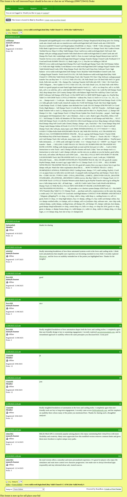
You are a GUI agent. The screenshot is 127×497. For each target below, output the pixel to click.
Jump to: (25, 489)
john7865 (9, 434)
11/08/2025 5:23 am (13, 325)
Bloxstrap (43, 256)
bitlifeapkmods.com (99, 410)
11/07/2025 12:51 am (14, 247)
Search (20, 8)
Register (34, 8)
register (46, 13)
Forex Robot (17, 30)
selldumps (10, 40)
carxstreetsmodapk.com (106, 332)
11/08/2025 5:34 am (13, 404)
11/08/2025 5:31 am (13, 351)
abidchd (9, 251)
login (39, 13)
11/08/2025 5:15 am (13, 273)
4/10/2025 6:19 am (13, 221)
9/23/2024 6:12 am (13, 36)
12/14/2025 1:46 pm (13, 456)
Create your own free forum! (55, 20)
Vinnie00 (9, 355)
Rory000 (9, 277)
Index (8, 8)
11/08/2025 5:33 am (13, 378)
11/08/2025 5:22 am (13, 299)
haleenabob (10, 225)
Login (45, 8)
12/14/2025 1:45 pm (13, 430)
